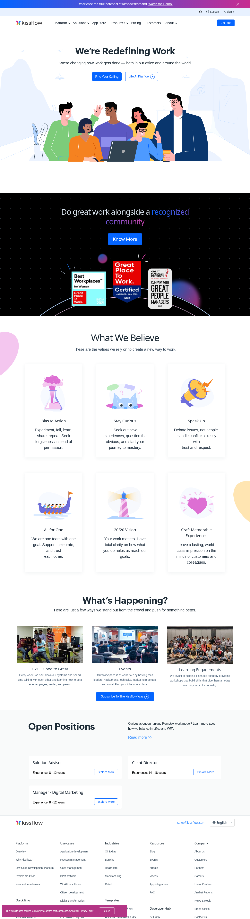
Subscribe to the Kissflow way (125, 696)
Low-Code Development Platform (35, 867)
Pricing (136, 23)
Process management (72, 859)
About (171, 23)
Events (154, 859)
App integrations (159, 884)
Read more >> (140, 737)
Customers (153, 23)
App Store (99, 23)
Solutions (81, 23)
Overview (21, 851)
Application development (74, 851)
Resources (119, 23)
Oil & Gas (110, 851)
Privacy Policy (86, 911)
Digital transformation (72, 900)
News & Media (202, 900)
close (107, 911)
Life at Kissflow (202, 884)
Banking (109, 859)
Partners (199, 867)
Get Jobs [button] (225, 23)
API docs (155, 916)
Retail (108, 884)
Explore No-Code (25, 876)
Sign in (229, 11)
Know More (125, 239)
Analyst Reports (203, 892)
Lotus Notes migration (72, 917)
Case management (71, 867)
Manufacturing (113, 876)
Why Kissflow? (24, 859)
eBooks (154, 867)
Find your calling (106, 76)
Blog (152, 851)
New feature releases (28, 884)
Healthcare (111, 867)
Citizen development (71, 892)
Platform (63, 23)
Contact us (200, 917)
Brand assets (202, 908)
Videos (154, 876)
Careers (199, 876)
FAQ (152, 892)
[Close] (237, 4)
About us (199, 851)
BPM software (68, 876)
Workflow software (70, 884)
